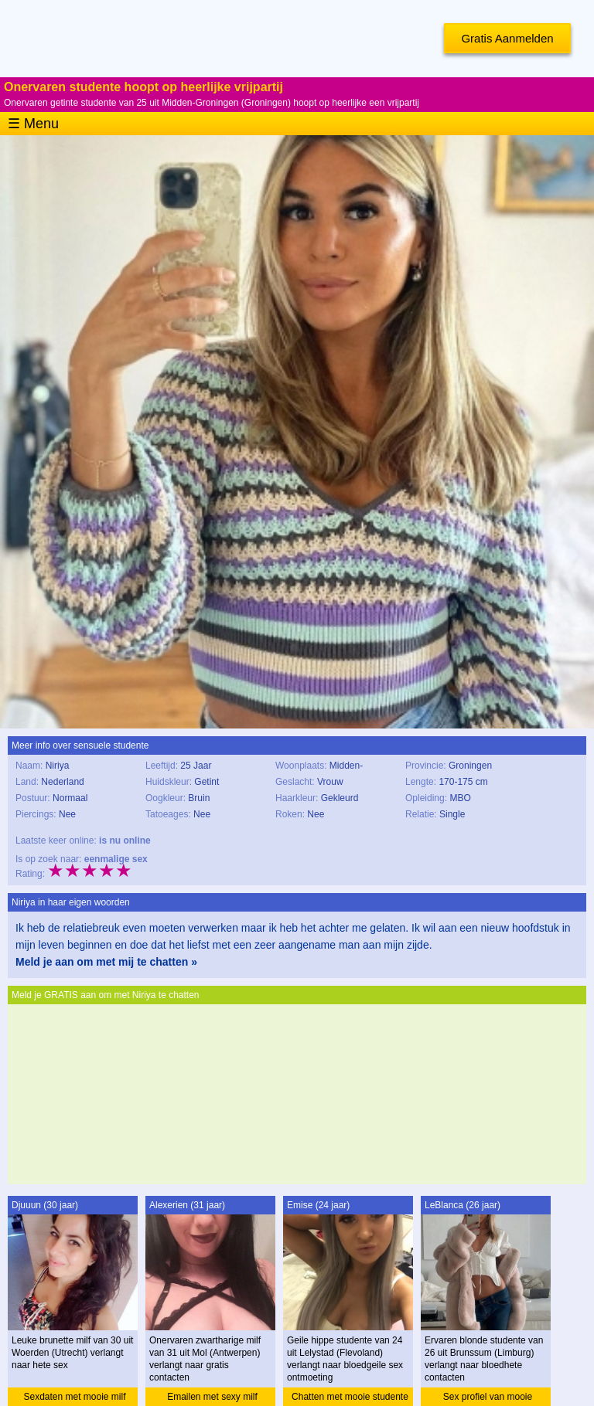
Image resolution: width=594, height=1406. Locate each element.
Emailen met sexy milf (212, 1396)
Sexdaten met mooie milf (74, 1396)
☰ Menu (33, 123)
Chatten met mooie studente (350, 1396)
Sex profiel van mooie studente (487, 1398)
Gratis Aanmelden (507, 38)
